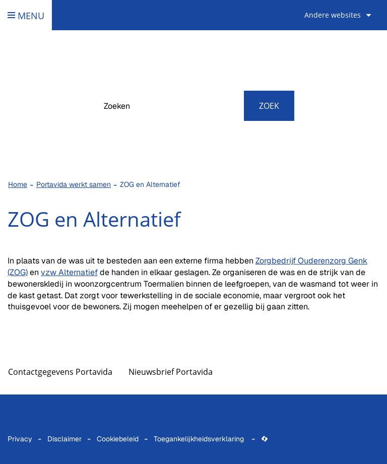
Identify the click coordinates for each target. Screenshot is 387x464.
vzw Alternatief (69, 272)
